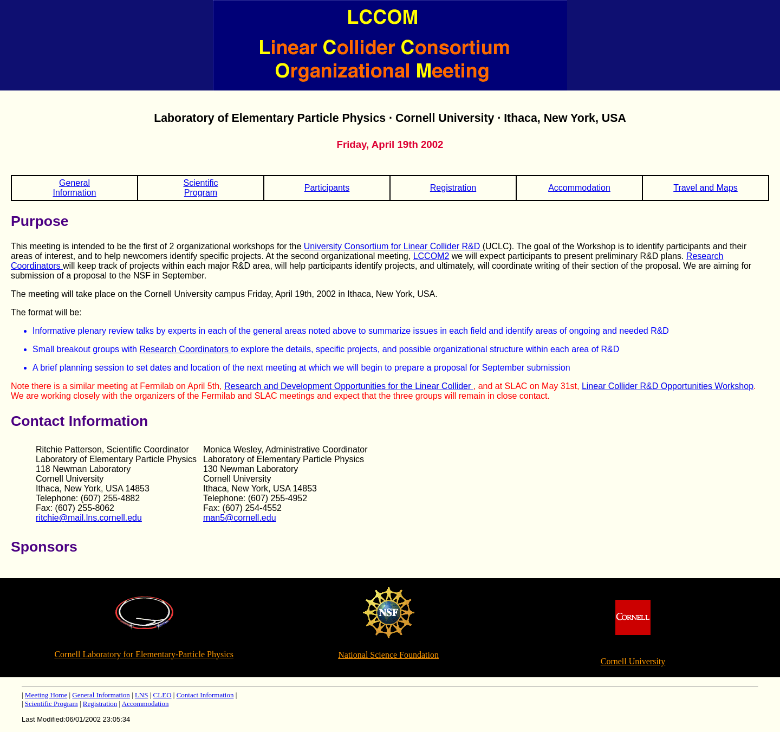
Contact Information (205, 695)
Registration (453, 187)
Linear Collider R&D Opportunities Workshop (667, 386)
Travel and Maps (705, 187)
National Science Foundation (388, 654)
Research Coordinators (185, 349)
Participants (327, 187)
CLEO (162, 695)
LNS (141, 695)
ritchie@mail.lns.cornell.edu (89, 517)
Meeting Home (46, 695)
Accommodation (579, 187)
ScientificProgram (200, 187)
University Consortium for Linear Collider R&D (393, 246)
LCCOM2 (431, 256)
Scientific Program (51, 703)
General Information (100, 695)
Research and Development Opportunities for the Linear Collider (348, 386)
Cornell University (633, 661)
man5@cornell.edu (239, 517)
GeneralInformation (74, 187)
